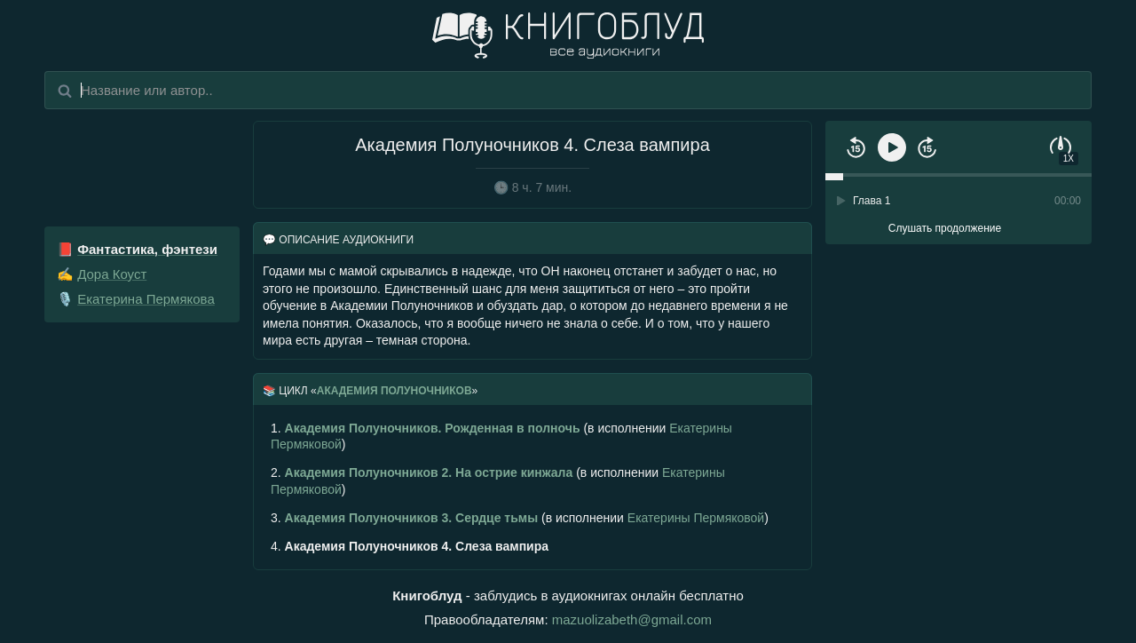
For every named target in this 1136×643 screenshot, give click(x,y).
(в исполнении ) (501, 436)
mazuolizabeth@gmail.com (632, 619)
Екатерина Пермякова (146, 298)
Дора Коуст (111, 274)
